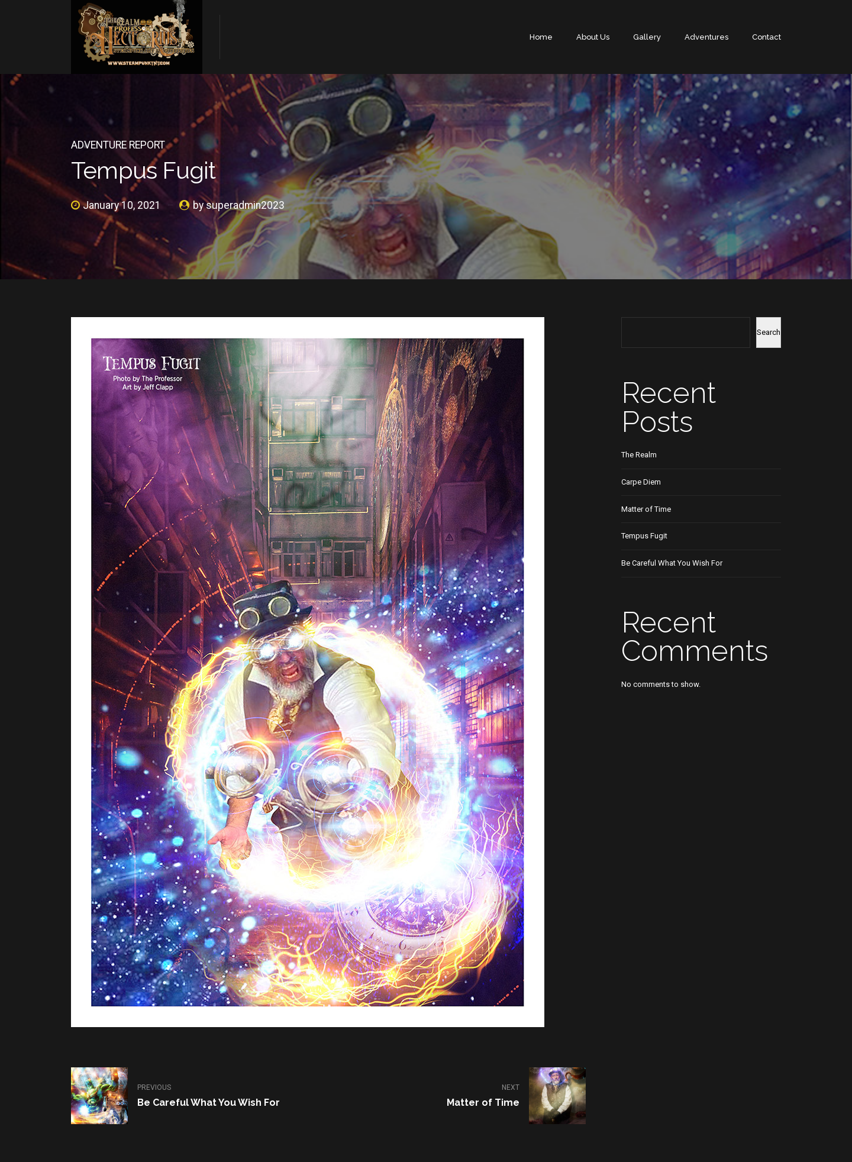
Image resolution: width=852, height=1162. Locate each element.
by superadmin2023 (239, 205)
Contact (766, 37)
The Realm (639, 454)
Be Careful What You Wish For (671, 563)
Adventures (706, 37)
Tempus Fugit (644, 535)
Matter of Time (646, 509)
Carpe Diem (641, 481)
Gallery (647, 37)
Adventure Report (118, 145)
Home (541, 37)
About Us (592, 37)
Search (768, 332)
